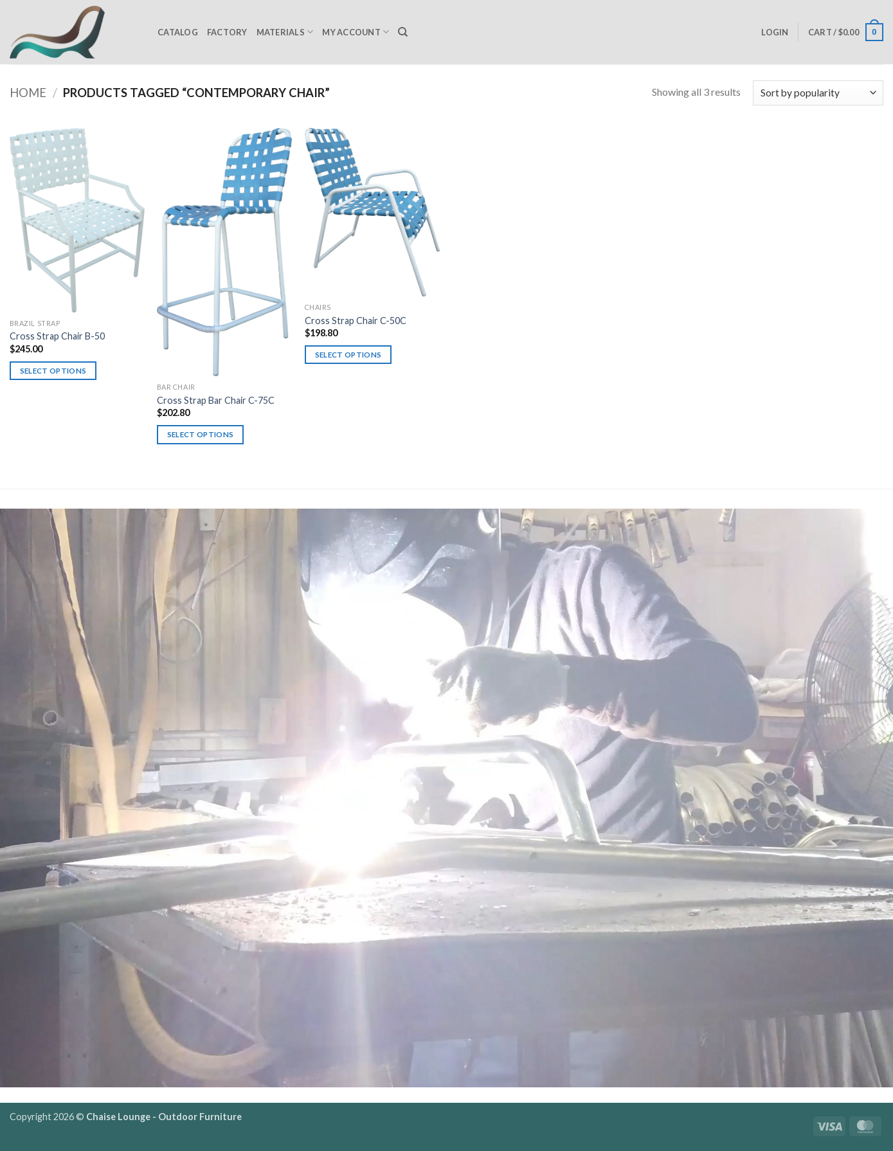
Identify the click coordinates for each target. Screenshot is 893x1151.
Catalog (178, 32)
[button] (774, 32)
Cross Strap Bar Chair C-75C (216, 400)
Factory (227, 32)
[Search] (403, 32)
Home (28, 93)
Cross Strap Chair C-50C (355, 320)
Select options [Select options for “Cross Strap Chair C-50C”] (348, 354)
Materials (285, 32)
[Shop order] (818, 92)
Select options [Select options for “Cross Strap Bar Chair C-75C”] (200, 434)
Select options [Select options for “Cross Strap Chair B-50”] (53, 371)
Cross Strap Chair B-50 (57, 336)
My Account (355, 32)
